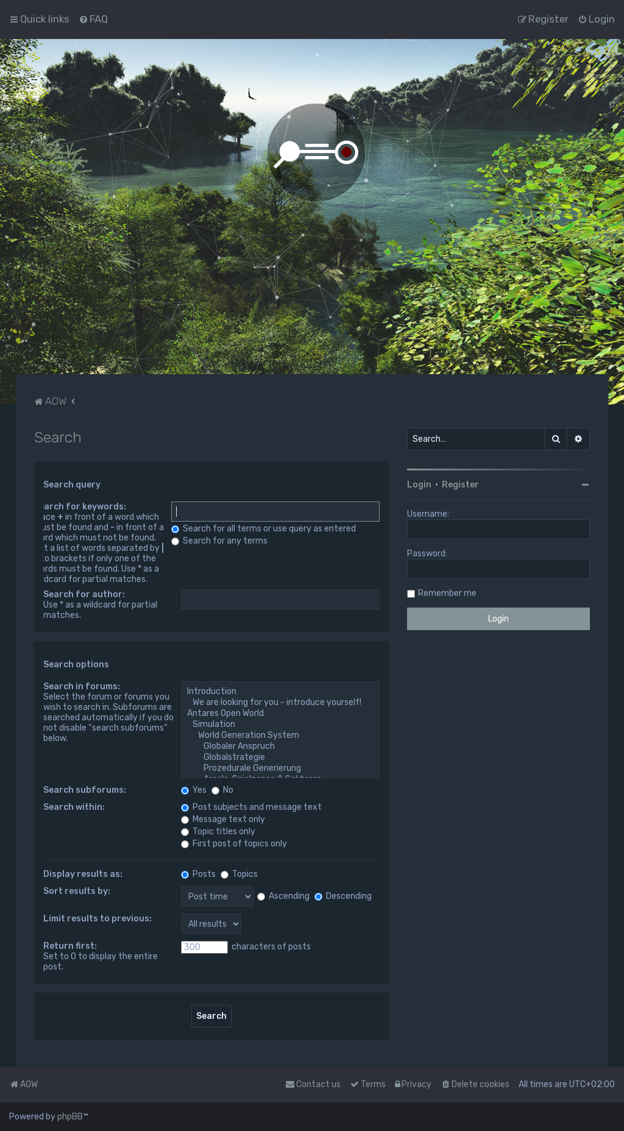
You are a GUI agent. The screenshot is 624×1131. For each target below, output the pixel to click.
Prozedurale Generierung (280, 768)
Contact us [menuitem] (313, 1084)
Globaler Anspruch (280, 746)
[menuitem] (93, 18)
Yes (194, 790)
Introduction (280, 691)
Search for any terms (219, 541)
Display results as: (82, 874)
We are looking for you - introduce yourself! (280, 702)
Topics (239, 874)
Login (419, 485)
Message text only (223, 819)
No (222, 790)
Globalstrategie (280, 757)
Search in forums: (81, 686)
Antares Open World (280, 713)
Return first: (70, 946)
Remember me (447, 593)
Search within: (74, 807)
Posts (198, 874)
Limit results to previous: (97, 918)
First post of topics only (234, 843)
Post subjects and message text (251, 807)
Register (460, 485)
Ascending (283, 896)
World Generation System (280, 735)
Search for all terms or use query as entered (263, 528)
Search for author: (84, 594)
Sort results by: (76, 891)
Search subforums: (84, 790)
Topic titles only (218, 831)
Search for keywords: (80, 507)
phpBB (70, 1117)
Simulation (280, 724)
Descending (343, 896)
